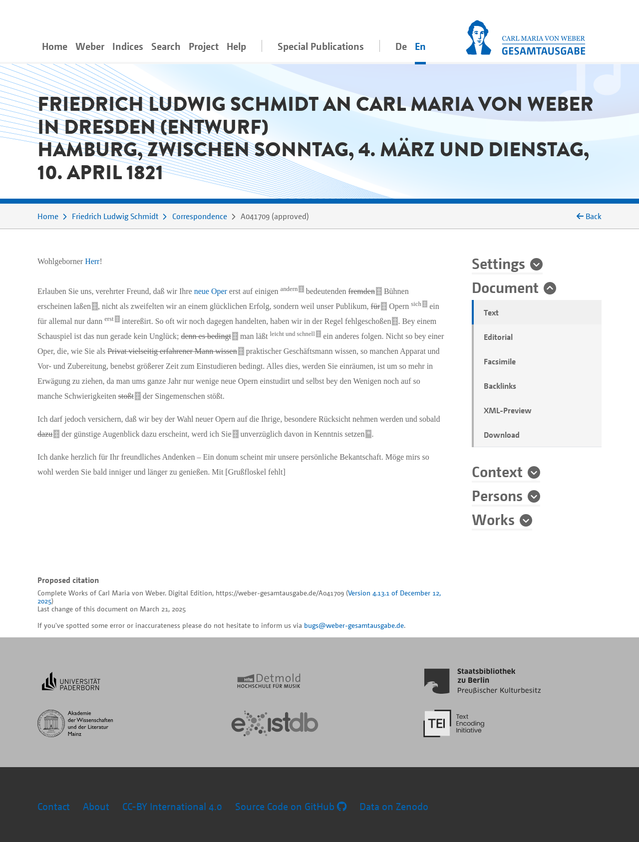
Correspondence (199, 216)
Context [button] (497, 471)
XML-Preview (508, 410)
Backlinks (500, 386)
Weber (89, 46)
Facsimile (500, 361)
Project (204, 46)
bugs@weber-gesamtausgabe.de (354, 625)
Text (491, 312)
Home (54, 46)
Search (166, 46)
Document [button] (505, 287)
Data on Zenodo (393, 806)
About (96, 806)
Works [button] (493, 519)
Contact (53, 806)
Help (236, 46)
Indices (127, 46)
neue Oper (210, 291)
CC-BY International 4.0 (172, 806)
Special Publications (321, 46)
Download (502, 435)
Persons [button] (497, 495)
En (420, 46)
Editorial (498, 337)
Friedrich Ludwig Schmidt (115, 216)
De (401, 46)
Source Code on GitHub (290, 806)
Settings (498, 263)
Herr (92, 261)
